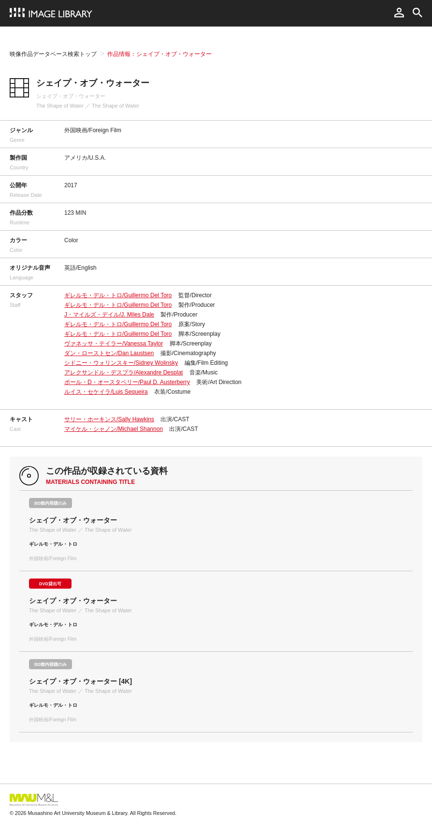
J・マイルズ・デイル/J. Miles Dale (109, 314)
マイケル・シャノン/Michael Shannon (113, 429)
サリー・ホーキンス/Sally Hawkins (109, 419)
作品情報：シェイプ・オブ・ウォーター (159, 54)
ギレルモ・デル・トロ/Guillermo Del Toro (118, 295)
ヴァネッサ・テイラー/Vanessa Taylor (113, 343)
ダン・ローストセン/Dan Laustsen (109, 353)
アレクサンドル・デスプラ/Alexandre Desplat (123, 372)
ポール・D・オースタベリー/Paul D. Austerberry (127, 382)
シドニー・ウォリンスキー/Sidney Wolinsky (121, 362)
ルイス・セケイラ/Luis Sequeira (106, 391)
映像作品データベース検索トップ (53, 54)
